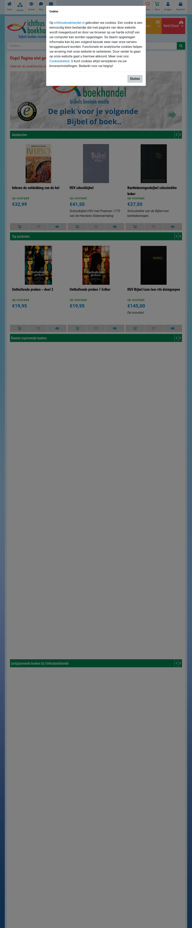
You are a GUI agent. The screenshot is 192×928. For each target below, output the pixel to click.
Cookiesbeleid (59, 61)
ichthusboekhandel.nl (69, 23)
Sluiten (135, 79)
